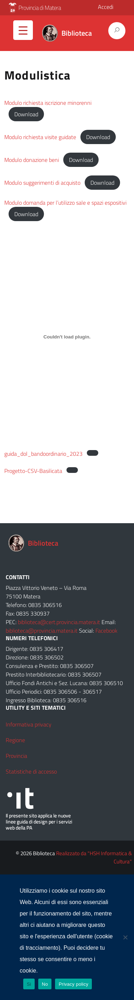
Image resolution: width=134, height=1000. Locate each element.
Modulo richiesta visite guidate (40, 137)
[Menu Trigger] (23, 30)
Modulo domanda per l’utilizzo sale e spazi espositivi (65, 202)
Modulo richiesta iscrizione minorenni (47, 102)
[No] (125, 937)
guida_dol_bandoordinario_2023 (43, 453)
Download (26, 114)
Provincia (16, 755)
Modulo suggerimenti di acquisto (42, 182)
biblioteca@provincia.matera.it (42, 630)
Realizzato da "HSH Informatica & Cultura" (94, 857)
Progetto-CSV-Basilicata (33, 470)
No (45, 984)
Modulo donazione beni (31, 159)
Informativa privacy (28, 724)
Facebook (106, 630)
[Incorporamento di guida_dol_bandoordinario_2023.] (67, 337)
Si (29, 984)
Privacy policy (73, 984)
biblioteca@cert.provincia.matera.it (59, 622)
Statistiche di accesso (31, 771)
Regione (15, 740)
